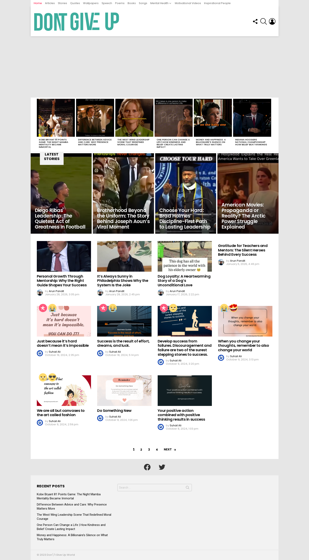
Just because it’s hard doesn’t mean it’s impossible (63, 343)
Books (132, 3)
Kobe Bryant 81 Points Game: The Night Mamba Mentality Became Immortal (53, 143)
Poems (120, 3)
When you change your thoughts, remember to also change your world (243, 345)
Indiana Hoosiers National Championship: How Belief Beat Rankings (251, 142)
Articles (50, 3)
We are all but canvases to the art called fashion (61, 413)
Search (187, 488)
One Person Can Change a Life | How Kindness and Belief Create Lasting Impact (173, 143)
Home (38, 3)
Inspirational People (217, 3)
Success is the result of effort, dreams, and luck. (123, 343)
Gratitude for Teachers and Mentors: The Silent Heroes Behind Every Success (242, 250)
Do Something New (114, 410)
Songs (143, 3)
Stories (62, 3)
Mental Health (159, 3)
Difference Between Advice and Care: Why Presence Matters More (95, 142)
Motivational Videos (188, 3)
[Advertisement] (154, 67)
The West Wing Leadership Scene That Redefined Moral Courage (133, 142)
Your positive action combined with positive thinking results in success (181, 415)
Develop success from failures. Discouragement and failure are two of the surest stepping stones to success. (185, 348)
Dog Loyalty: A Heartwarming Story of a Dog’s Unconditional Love (184, 281)
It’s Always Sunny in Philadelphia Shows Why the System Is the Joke (122, 281)
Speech (107, 3)
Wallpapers (91, 3)
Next (168, 449)
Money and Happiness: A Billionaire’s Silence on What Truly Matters (211, 142)
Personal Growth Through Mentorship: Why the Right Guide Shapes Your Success (62, 281)
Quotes (75, 3)
